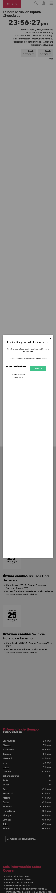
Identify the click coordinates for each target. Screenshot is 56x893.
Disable (38, 368)
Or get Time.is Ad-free (16, 366)
